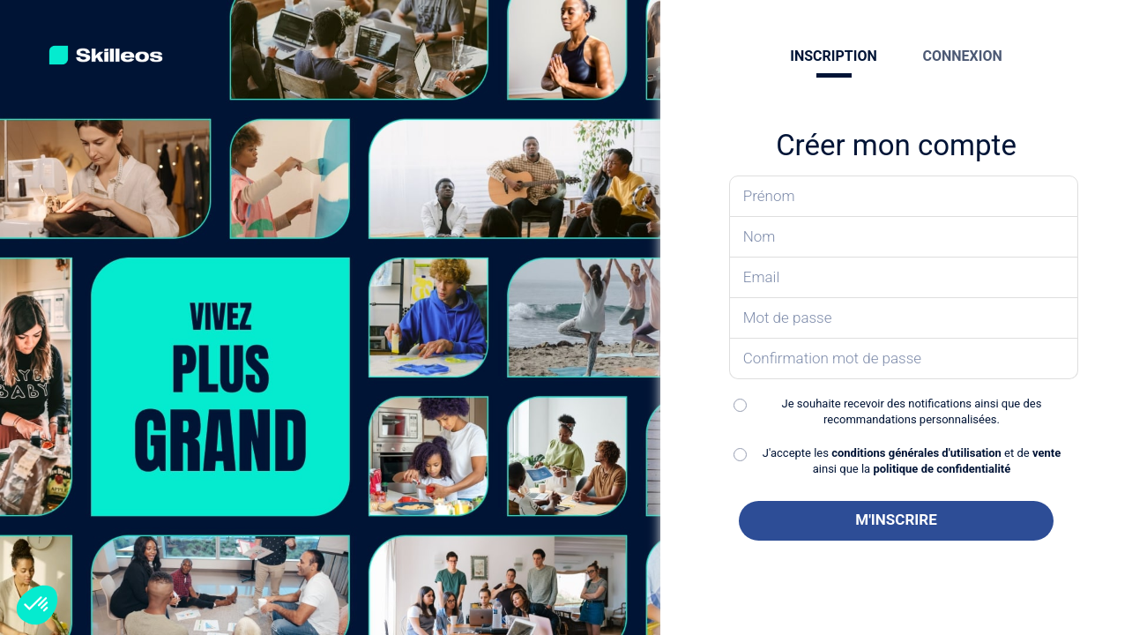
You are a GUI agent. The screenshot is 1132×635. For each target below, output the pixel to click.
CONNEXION (962, 56)
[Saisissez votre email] (904, 278)
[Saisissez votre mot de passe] (904, 318)
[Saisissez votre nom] (904, 237)
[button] (37, 605)
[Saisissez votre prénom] (904, 196)
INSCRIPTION (833, 56)
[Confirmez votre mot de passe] (904, 359)
